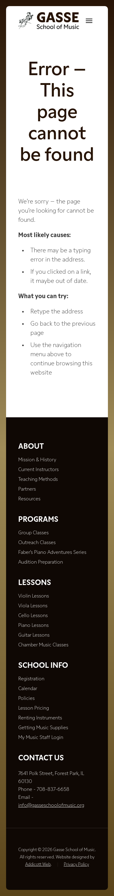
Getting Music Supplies (43, 728)
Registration (31, 679)
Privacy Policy (76, 864)
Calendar (27, 688)
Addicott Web (38, 864)
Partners (27, 489)
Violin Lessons (33, 596)
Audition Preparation (40, 562)
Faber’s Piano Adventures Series (52, 552)
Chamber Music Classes (43, 645)
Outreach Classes (37, 542)
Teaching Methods (38, 479)
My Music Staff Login (40, 737)
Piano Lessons (33, 625)
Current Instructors (38, 469)
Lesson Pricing (33, 708)
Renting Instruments (40, 718)
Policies (26, 698)
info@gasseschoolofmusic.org (51, 805)
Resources (29, 499)
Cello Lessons (33, 615)
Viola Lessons (32, 606)
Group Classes (33, 533)
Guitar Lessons (34, 635)
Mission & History (37, 460)
